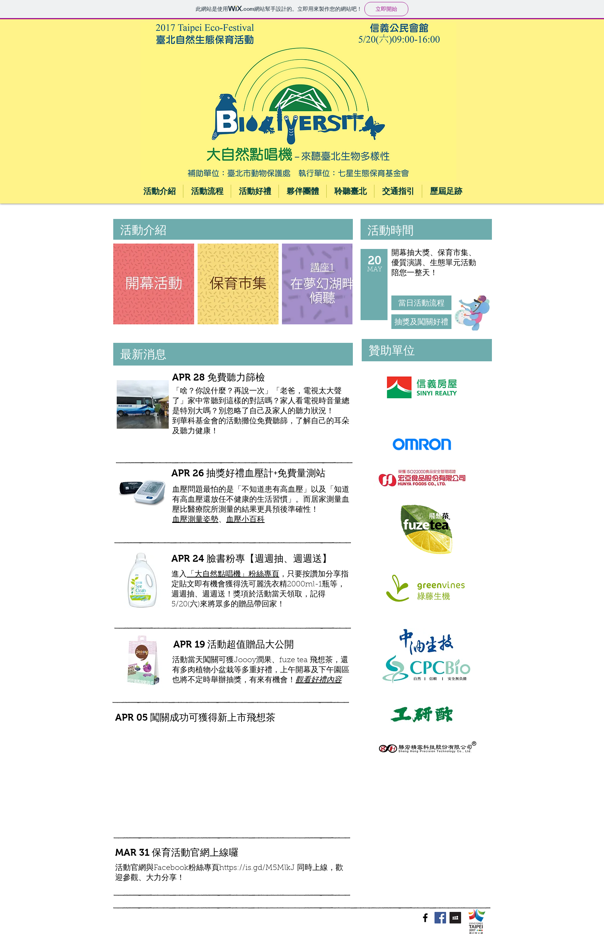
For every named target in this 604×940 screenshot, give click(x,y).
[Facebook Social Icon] (440, 917)
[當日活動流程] (421, 303)
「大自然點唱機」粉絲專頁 (233, 574)
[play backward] (123, 284)
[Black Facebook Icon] (425, 917)
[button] (153, 284)
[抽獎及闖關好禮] (421, 321)
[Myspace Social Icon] (455, 917)
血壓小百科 (245, 520)
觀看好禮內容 (318, 680)
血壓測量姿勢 (195, 520)
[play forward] (342, 284)
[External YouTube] (219, 782)
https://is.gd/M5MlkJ (258, 868)
